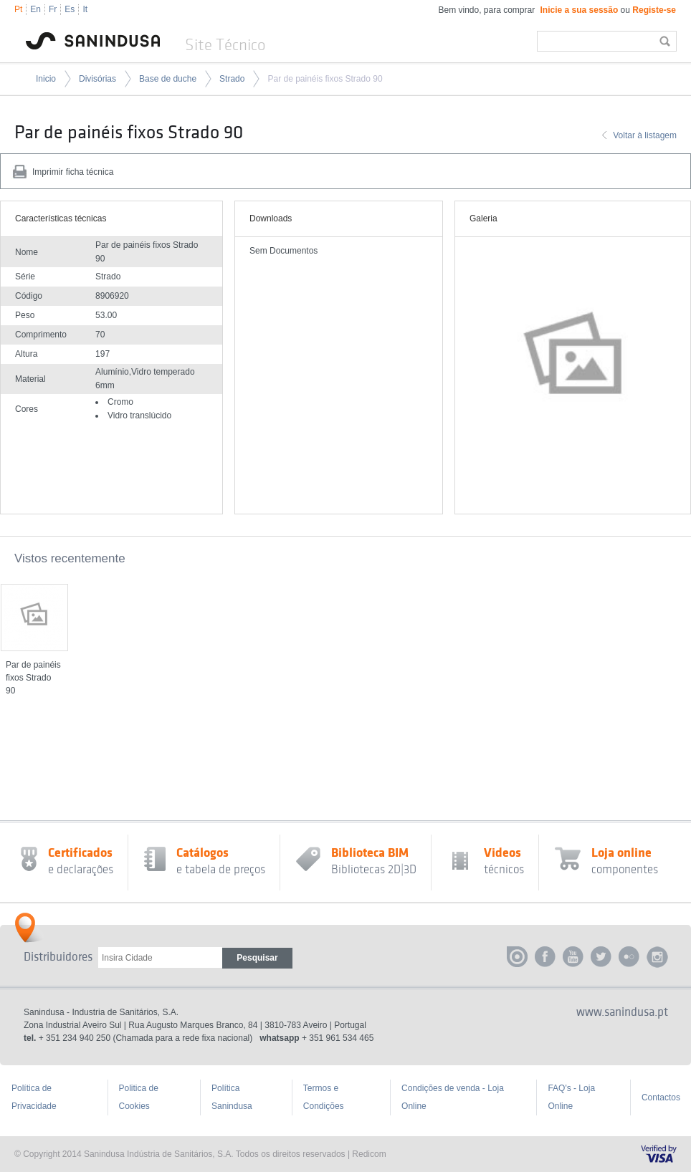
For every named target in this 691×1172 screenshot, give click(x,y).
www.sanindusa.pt (622, 1012)
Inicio (46, 79)
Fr (53, 9)
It (84, 9)
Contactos (661, 1097)
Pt (18, 9)
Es (70, 9)
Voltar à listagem (645, 135)
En (35, 9)
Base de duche (167, 79)
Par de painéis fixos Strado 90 (324, 79)
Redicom (369, 1154)
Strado (231, 79)
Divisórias (97, 79)
